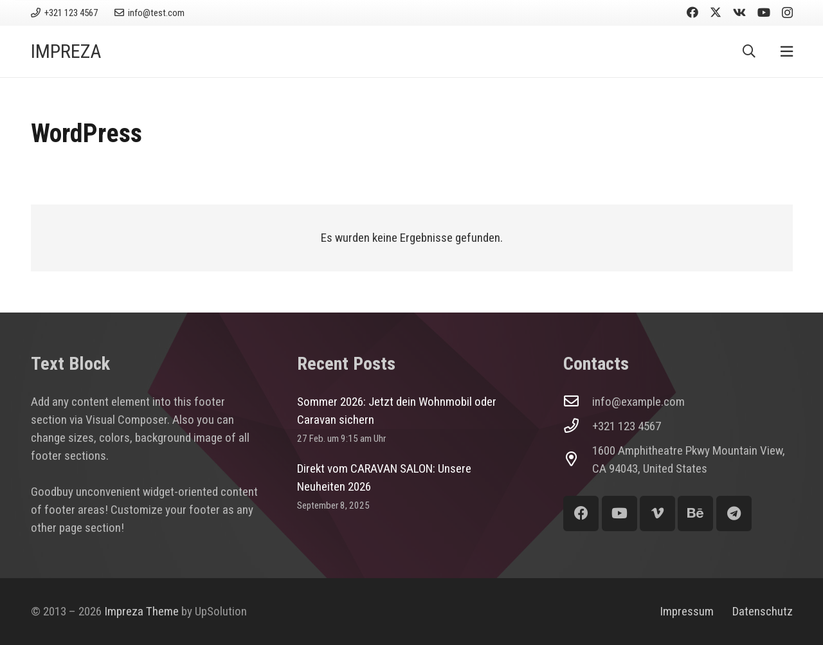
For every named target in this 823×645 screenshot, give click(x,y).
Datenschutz (762, 611)
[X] (715, 12)
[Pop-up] (787, 51)
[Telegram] (734, 513)
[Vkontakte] (739, 12)
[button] (749, 51)
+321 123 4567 (626, 426)
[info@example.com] (577, 401)
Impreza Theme (141, 611)
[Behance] (695, 513)
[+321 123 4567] (577, 426)
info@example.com (638, 401)
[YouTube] (763, 12)
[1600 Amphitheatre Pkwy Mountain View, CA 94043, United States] (577, 459)
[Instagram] (787, 12)
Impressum (687, 611)
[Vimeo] (657, 513)
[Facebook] (692, 12)
